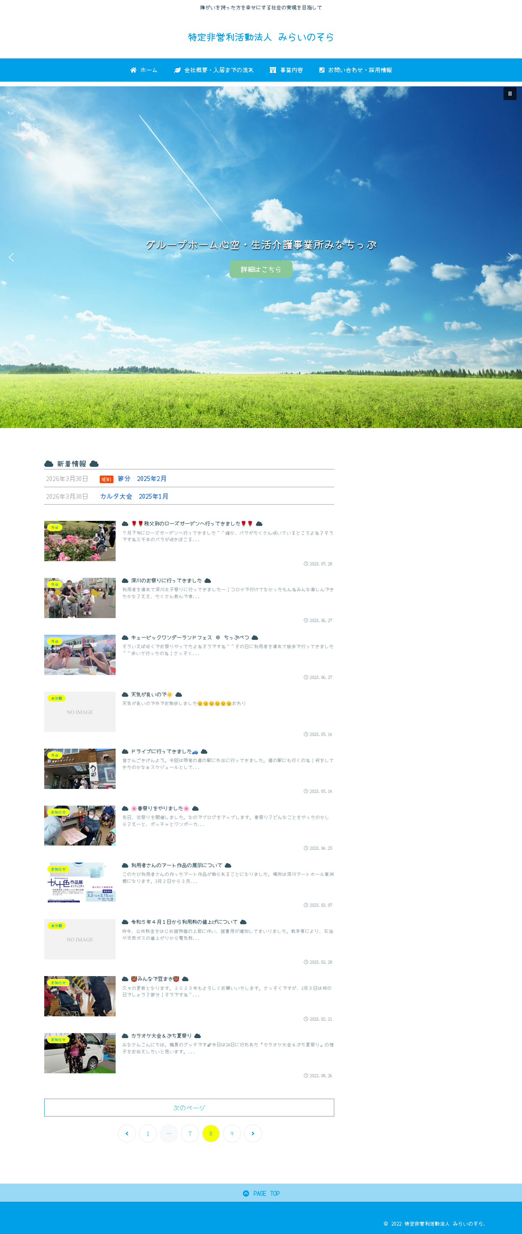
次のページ (189, 1107)
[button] (510, 93)
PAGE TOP (261, 1193)
